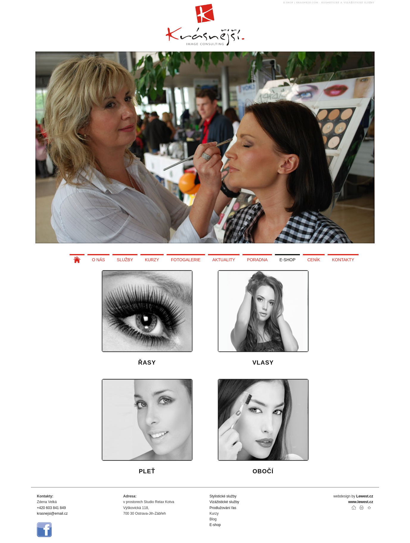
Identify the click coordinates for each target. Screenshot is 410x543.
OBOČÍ (263, 471)
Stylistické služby (223, 496)
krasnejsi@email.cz (52, 513)
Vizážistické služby (224, 502)
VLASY (263, 362)
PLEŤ (147, 471)
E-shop (215, 525)
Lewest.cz (364, 496)
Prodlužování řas (222, 508)
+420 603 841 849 (51, 508)
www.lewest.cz (360, 502)
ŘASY (147, 362)
